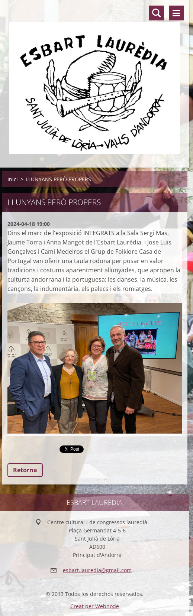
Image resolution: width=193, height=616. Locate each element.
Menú (176, 13)
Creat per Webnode (94, 606)
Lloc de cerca (156, 13)
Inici (12, 179)
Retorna (25, 470)
